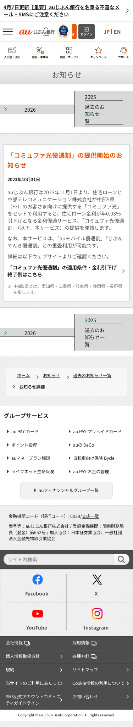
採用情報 (84, 642)
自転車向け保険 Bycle (94, 458)
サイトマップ (85, 669)
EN (117, 31)
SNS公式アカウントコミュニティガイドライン (33, 699)
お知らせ (51, 375)
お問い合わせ (85, 696)
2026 (30, 109)
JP (107, 31)
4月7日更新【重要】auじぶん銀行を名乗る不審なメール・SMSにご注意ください (62, 11)
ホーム (23, 375)
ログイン (86, 34)
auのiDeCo (83, 445)
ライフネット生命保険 (32, 472)
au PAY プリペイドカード (97, 432)
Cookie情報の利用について (98, 683)
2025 (90, 96)
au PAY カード (25, 432)
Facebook (36, 593)
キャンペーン (98, 57)
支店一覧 (90, 516)
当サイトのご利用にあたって (33, 683)
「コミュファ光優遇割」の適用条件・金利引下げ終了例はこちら (62, 271)
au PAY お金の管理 (91, 472)
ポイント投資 (24, 445)
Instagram (96, 627)
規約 (10, 669)
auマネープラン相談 (30, 458)
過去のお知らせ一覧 (95, 113)
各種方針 (84, 656)
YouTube (36, 627)
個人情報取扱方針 (23, 656)
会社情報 (18, 642)
